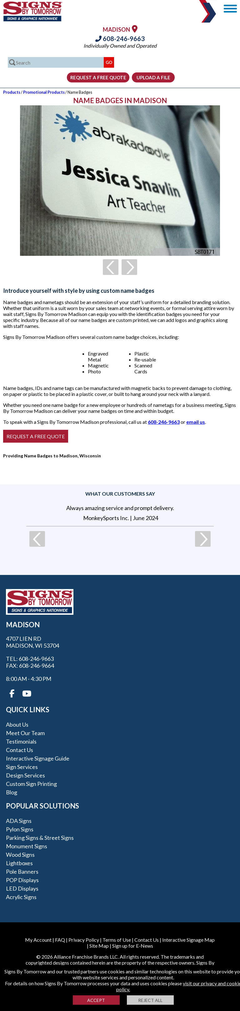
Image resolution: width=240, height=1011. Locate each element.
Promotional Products (44, 92)
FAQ (60, 940)
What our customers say (120, 494)
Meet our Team (25, 732)
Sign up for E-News (132, 946)
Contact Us (19, 749)
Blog (11, 792)
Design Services (25, 775)
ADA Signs (19, 820)
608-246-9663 (120, 38)
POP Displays (22, 880)
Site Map (99, 946)
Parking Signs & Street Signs (40, 837)
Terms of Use (116, 940)
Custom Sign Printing (31, 783)
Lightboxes (19, 863)
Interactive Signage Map (188, 940)
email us (195, 422)
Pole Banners (22, 871)
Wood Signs (20, 854)
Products (11, 92)
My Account (38, 940)
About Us (17, 724)
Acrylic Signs (21, 896)
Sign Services (22, 766)
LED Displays (22, 888)
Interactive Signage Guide (37, 758)
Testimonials (21, 741)
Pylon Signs (19, 829)
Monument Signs (26, 846)
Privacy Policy (83, 940)
